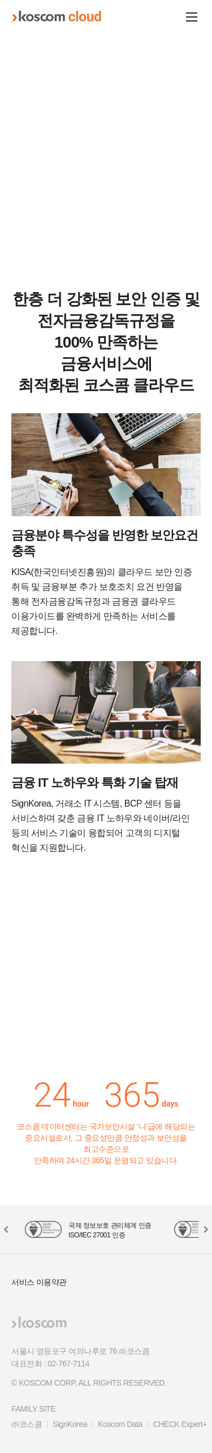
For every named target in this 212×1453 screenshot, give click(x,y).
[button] (96, 247)
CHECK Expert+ (180, 1424)
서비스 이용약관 (39, 1282)
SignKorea (70, 1424)
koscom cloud (56, 17)
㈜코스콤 (26, 1424)
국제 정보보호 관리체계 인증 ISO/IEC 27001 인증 (110, 1230)
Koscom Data (120, 1424)
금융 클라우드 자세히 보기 (105, 201)
